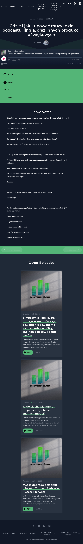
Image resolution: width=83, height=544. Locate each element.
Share (79, 63)
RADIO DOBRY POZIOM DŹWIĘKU (55, 6)
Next (72, 249)
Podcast (4, 7)
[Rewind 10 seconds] (9, 60)
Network (31, 7)
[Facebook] (75, 3)
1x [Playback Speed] (14, 60)
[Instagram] (80, 3)
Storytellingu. (11, 197)
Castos (54, 539)
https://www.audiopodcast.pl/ (18, 232)
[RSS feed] (64, 3)
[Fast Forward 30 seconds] (19, 60)
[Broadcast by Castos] (4, 64)
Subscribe (21, 7)
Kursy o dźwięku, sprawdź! (42, 6)
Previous (12, 249)
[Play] (3, 58)
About (12, 7)
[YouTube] (69, 3)
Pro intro (10, 182)
